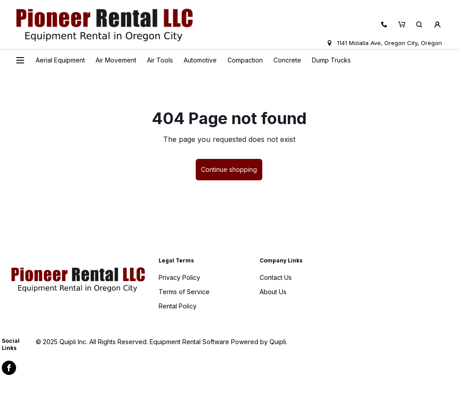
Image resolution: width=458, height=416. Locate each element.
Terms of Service (184, 291)
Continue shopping (229, 169)
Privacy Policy (179, 277)
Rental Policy (178, 306)
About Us (273, 291)
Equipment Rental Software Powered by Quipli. (218, 341)
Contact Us (276, 277)
